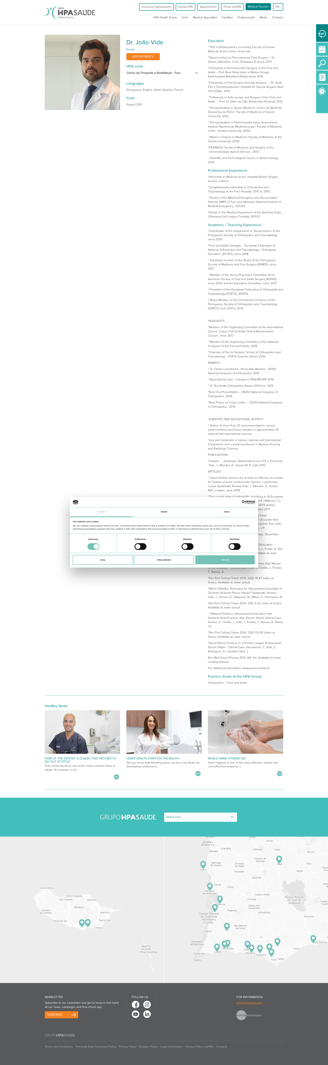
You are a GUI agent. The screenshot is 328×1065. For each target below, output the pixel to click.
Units (185, 17)
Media (263, 17)
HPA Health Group (165, 17)
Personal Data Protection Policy (96, 1046)
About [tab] (227, 512)
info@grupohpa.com (249, 1003)
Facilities (227, 17)
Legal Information (171, 1046)
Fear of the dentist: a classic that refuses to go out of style (80, 760)
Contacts (277, 17)
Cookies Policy (148, 1046)
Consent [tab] (101, 512)
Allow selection (164, 560)
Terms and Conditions (59, 1046)
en (278, 7)
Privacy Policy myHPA (199, 1046)
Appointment (208, 7)
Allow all (225, 560)
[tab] (164, 74)
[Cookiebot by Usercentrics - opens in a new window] (237, 502)
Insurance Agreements (156, 7)
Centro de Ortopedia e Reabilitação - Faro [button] (154, 73)
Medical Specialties (205, 17)
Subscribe (54, 1014)
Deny (102, 560)
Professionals (246, 17)
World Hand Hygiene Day (227, 758)
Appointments (143, 56)
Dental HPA (185, 7)
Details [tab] (164, 512)
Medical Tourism (258, 6)
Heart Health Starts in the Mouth (152, 758)
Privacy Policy (128, 1046)
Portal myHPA (232, 7)
